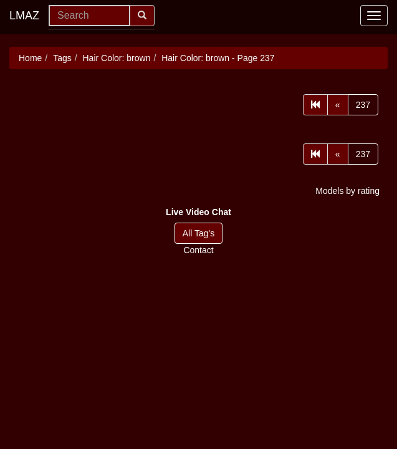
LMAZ (24, 15)
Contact (198, 250)
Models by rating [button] (347, 191)
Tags (62, 58)
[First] (315, 104)
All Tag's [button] (198, 233)
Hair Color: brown (117, 58)
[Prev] (337, 104)
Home (30, 58)
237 (363, 105)
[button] (198, 212)
